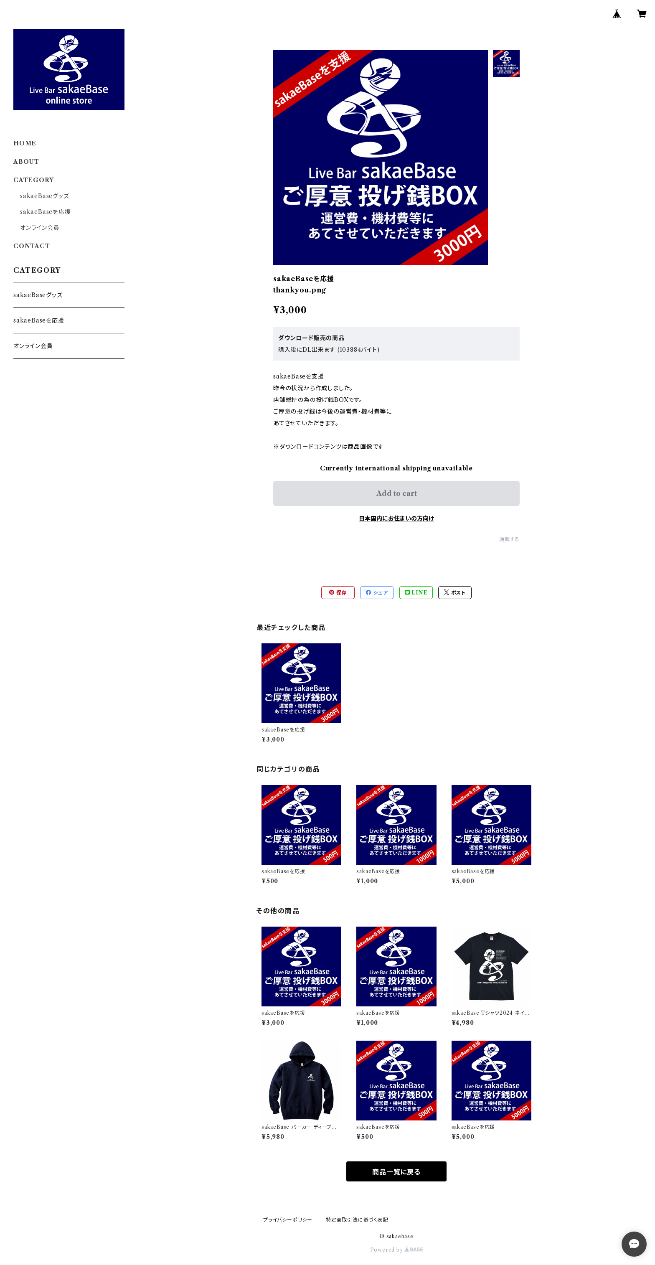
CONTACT (31, 246)
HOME (24, 143)
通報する (509, 539)
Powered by (396, 1250)
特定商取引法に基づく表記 (357, 1220)
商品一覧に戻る (396, 1172)
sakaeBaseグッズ (44, 196)
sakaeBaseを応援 (45, 212)
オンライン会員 (40, 227)
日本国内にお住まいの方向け (396, 518)
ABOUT (26, 161)
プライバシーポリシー (287, 1220)
